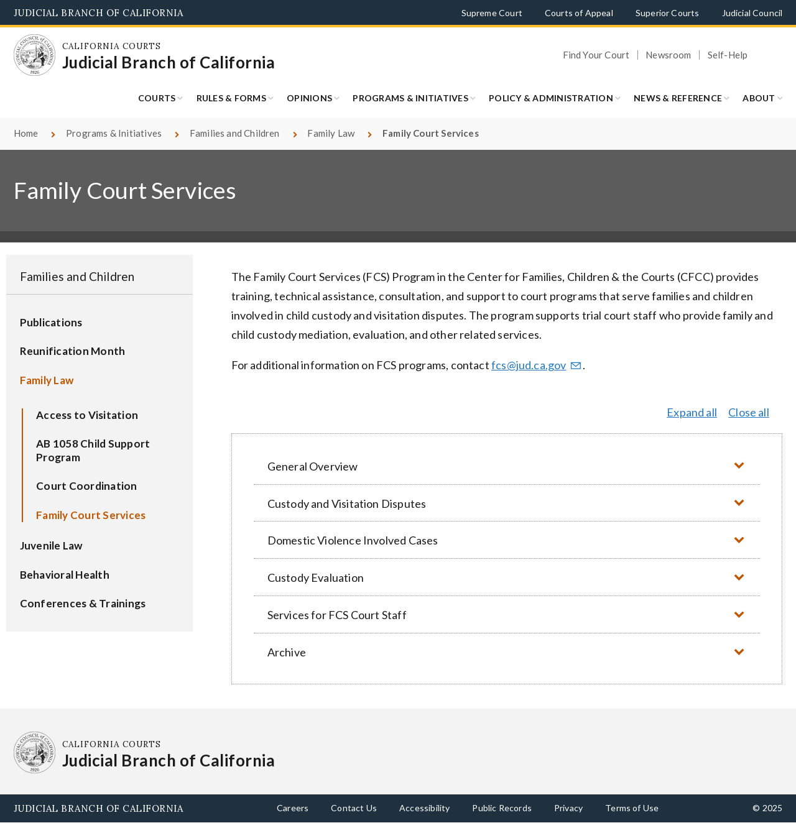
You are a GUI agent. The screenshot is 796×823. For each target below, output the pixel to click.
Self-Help (728, 55)
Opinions (309, 98)
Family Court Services (91, 515)
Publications (51, 322)
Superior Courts (668, 12)
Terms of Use (632, 807)
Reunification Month (73, 350)
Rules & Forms (231, 98)
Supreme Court (491, 12)
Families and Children (235, 133)
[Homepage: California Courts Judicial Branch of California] (35, 55)
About (759, 98)
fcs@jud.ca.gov (536, 365)
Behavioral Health (64, 574)
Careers (292, 807)
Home (26, 133)
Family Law (330, 133)
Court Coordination (86, 485)
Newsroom (668, 55)
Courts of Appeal (579, 12)
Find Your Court (596, 55)
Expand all (692, 412)
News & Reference (678, 98)
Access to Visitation (87, 414)
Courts (157, 98)
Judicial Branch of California (98, 13)
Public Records (502, 807)
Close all (748, 412)
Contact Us (354, 807)
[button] (507, 466)
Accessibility (424, 807)
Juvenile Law (51, 545)
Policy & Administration (551, 98)
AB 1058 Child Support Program (93, 450)
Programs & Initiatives (410, 98)
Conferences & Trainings (83, 603)
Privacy (568, 807)
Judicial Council (752, 12)
